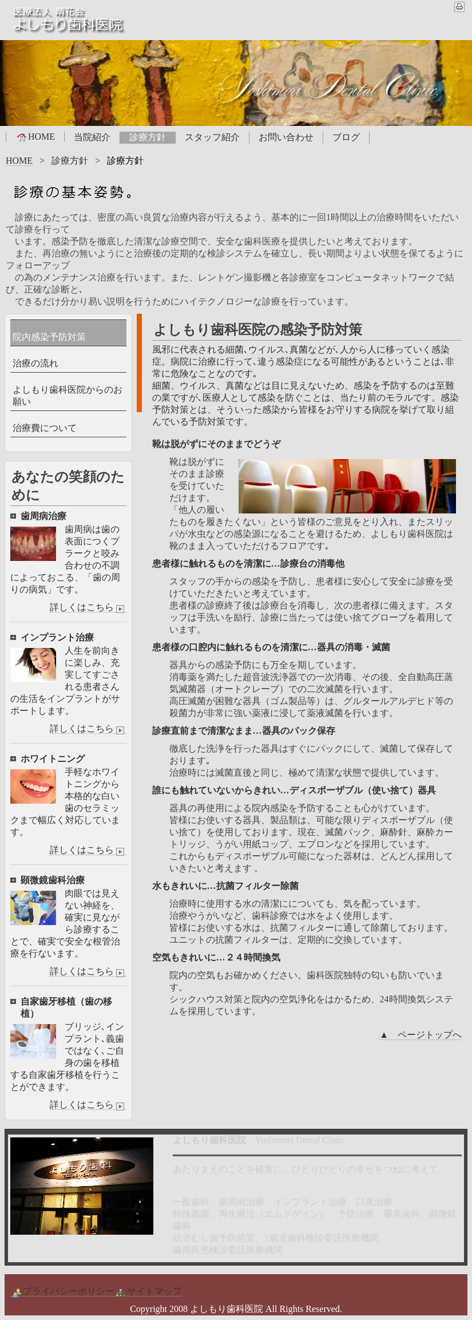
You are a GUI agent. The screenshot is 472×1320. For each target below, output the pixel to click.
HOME (35, 137)
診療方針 (147, 137)
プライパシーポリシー (62, 1291)
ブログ (346, 137)
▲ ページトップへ (420, 1035)
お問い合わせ (286, 137)
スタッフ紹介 (212, 137)
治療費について (45, 428)
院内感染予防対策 (49, 337)
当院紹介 (92, 137)
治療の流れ (35, 363)
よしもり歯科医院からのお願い (67, 395)
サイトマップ (148, 1291)
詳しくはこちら (88, 607)
